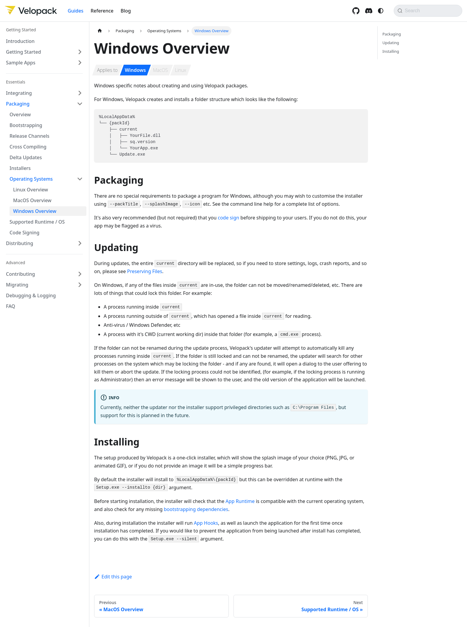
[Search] (428, 11)
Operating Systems (31, 179)
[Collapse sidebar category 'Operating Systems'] (79, 179)
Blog (126, 10)
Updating (390, 42)
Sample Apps (20, 62)
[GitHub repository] (356, 11)
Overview (20, 114)
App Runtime (240, 501)
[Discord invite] (369, 11)
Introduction (20, 41)
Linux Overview (30, 189)
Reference (102, 10)
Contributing (20, 274)
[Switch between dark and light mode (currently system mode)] (380, 11)
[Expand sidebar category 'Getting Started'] (79, 52)
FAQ (10, 306)
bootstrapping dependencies (196, 509)
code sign (228, 217)
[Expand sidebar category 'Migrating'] (79, 284)
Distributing (19, 243)
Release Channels (29, 136)
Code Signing (25, 232)
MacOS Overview (32, 200)
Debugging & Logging (31, 295)
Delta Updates (26, 157)
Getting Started (23, 52)
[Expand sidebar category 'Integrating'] (79, 93)
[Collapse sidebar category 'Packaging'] (79, 104)
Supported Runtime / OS (37, 222)
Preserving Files (144, 271)
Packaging (17, 103)
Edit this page (113, 576)
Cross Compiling (28, 146)
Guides (75, 10)
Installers (20, 168)
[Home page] (99, 30)
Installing (390, 51)
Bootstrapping (26, 125)
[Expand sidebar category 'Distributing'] (79, 243)
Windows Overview (34, 211)
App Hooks (206, 523)
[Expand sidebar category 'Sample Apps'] (79, 62)
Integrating (19, 93)
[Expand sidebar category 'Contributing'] (79, 274)
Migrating (17, 284)
